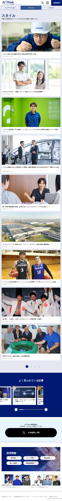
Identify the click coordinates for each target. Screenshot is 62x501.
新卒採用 (13, 458)
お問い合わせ (53, 496)
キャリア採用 (30, 458)
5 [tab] (41, 409)
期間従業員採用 (30, 463)
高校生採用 (47, 458)
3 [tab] (31, 409)
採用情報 (11, 453)
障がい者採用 (13, 463)
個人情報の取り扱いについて (21, 496)
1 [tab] (21, 409)
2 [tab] (26, 409)
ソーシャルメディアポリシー (39, 496)
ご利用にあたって (5, 496)
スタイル (31, 8)
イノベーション (10, 8)
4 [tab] (36, 409)
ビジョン (52, 8)
